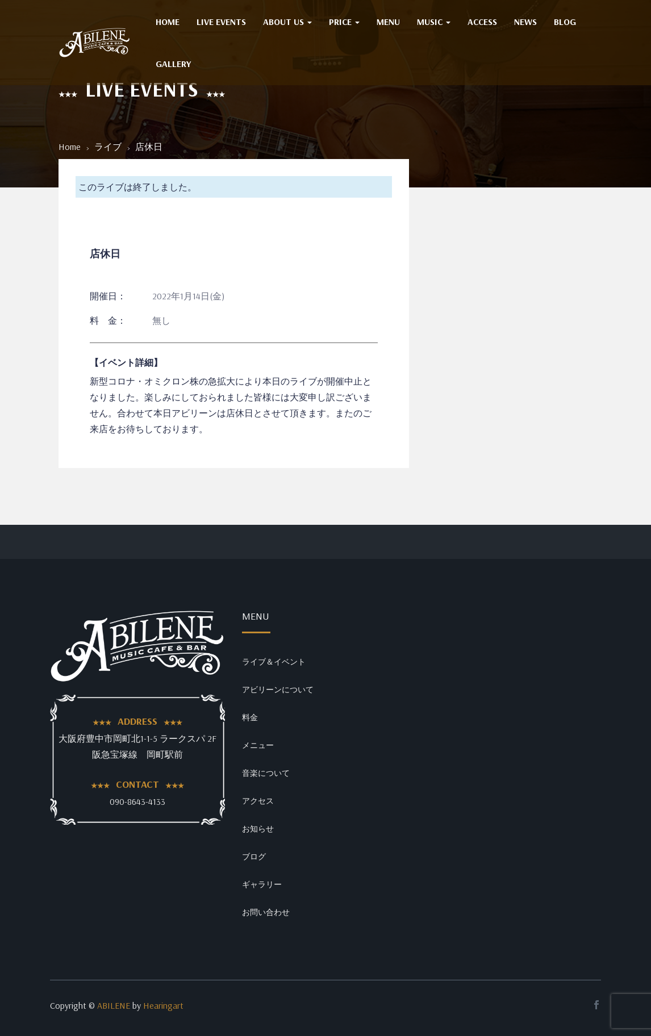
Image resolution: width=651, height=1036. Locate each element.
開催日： (108, 296)
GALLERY (173, 63)
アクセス (258, 801)
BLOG (565, 21)
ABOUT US (287, 21)
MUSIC (433, 21)
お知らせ (258, 829)
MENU (388, 21)
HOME (168, 21)
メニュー (258, 745)
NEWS (525, 21)
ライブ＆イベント (274, 662)
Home (70, 146)
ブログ (254, 856)
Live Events (221, 21)
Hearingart (163, 1005)
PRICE (344, 21)
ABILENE (113, 1005)
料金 (250, 717)
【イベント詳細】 (126, 362)
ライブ (108, 146)
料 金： (108, 320)
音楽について (266, 773)
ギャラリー (262, 884)
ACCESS (482, 21)
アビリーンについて (278, 689)
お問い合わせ (266, 912)
